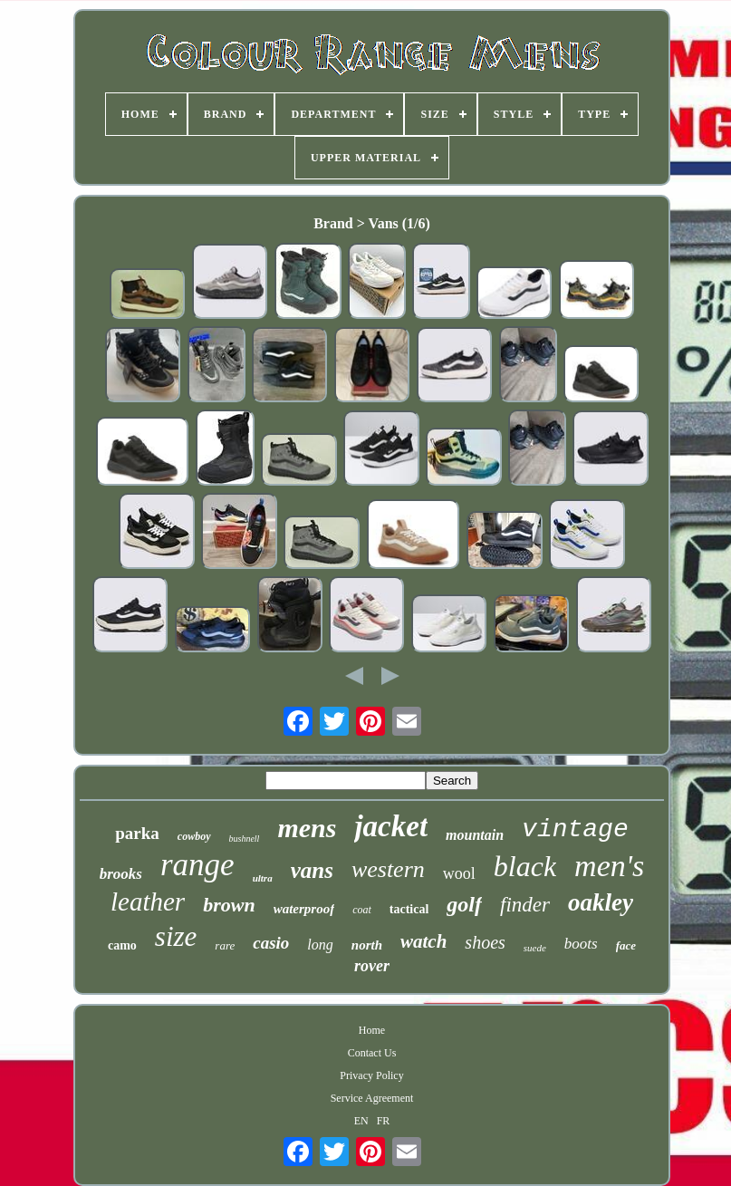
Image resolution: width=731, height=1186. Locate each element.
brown (229, 904)
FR (383, 1120)
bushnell (244, 839)
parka (137, 833)
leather (148, 901)
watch (423, 941)
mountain (475, 835)
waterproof (304, 909)
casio (271, 942)
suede (535, 947)
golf (464, 904)
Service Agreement (372, 1098)
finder (525, 904)
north (366, 945)
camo (122, 945)
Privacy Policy (371, 1075)
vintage (575, 829)
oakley (600, 902)
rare (225, 945)
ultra (263, 878)
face (626, 945)
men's (609, 865)
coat (361, 909)
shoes (485, 942)
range (197, 864)
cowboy (194, 836)
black (525, 866)
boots (581, 943)
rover (372, 966)
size (176, 936)
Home (372, 1030)
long (319, 944)
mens (306, 828)
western (388, 869)
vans (312, 870)
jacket (391, 826)
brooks (121, 873)
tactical (409, 909)
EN (361, 1120)
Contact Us (372, 1052)
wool (459, 873)
